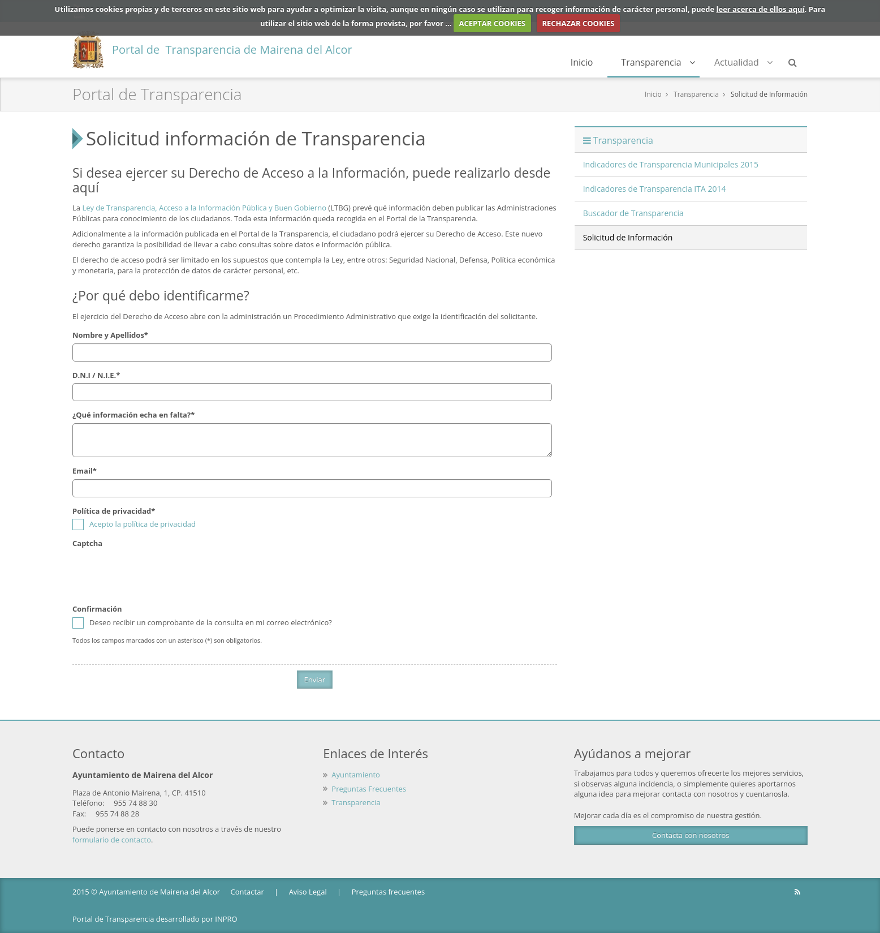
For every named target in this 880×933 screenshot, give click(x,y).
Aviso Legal (308, 892)
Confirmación (97, 609)
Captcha (87, 543)
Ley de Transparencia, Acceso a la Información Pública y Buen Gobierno (204, 208)
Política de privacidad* (113, 511)
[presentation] (158, 573)
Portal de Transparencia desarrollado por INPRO (155, 919)
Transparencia (658, 62)
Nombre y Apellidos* (110, 335)
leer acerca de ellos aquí (761, 9)
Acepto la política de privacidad (142, 524)
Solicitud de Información (769, 94)
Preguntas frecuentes (388, 892)
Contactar (247, 892)
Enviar (315, 679)
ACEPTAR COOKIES (492, 23)
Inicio (582, 62)
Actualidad (743, 62)
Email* (84, 471)
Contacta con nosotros (690, 835)
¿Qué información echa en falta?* (133, 415)
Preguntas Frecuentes (368, 789)
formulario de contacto (111, 840)
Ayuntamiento (355, 774)
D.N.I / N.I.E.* (96, 375)
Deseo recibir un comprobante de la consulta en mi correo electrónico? (202, 622)
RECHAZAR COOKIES (578, 23)
